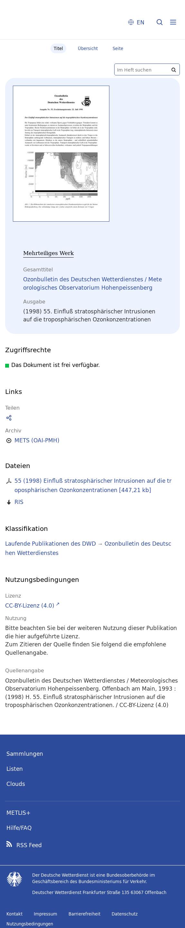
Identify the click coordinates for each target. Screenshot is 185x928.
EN (140, 22)
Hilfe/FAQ (19, 827)
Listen (14, 768)
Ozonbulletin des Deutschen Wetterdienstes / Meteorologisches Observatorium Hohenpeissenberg (92, 283)
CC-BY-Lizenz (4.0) (29, 605)
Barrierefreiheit (84, 913)
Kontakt (14, 913)
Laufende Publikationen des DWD (50, 543)
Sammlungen (24, 753)
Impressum (45, 913)
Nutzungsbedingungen (29, 923)
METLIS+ (18, 812)
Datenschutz (125, 913)
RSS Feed (29, 845)
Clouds (15, 783)
